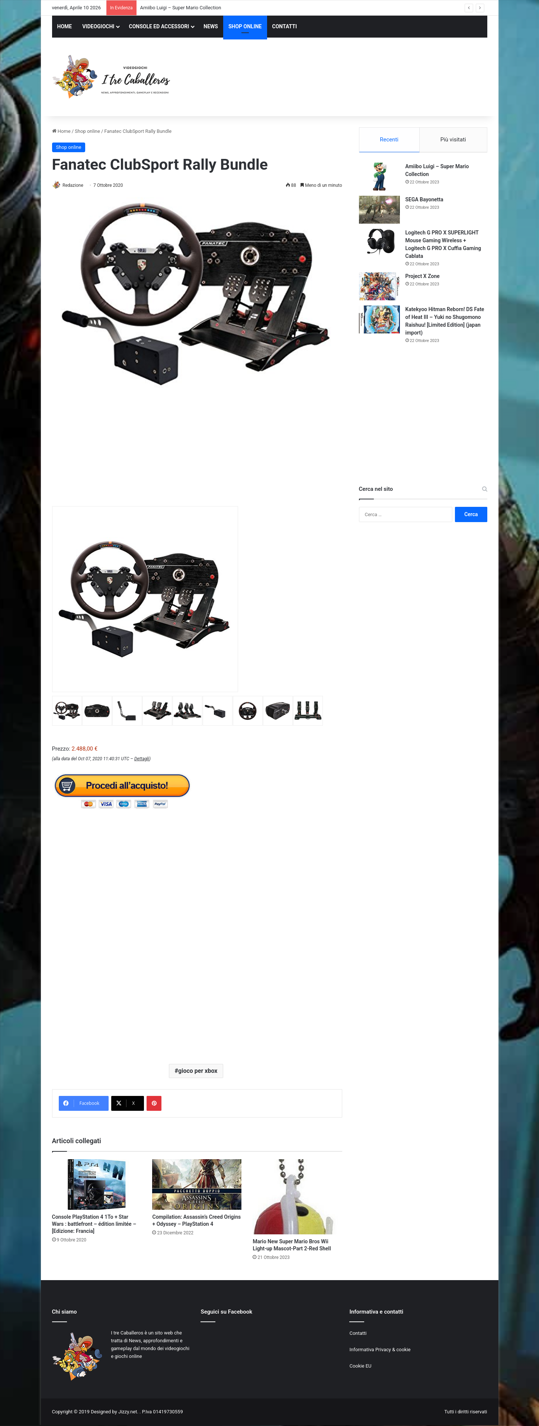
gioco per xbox (197, 1071)
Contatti (357, 1334)
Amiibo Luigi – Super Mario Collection (180, 7)
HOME (64, 26)
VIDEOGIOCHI (98, 26)
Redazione (75, 185)
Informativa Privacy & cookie (379, 1350)
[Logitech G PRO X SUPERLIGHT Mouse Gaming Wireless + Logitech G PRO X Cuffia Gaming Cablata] (379, 244)
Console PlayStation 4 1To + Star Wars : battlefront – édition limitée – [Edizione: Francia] (94, 1224)
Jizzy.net (127, 1412)
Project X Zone (422, 277)
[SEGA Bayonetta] (379, 211)
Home (61, 131)
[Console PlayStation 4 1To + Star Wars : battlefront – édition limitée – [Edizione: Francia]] (96, 1185)
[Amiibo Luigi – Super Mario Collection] (379, 178)
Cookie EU (360, 1366)
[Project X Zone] (379, 287)
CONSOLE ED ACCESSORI (159, 26)
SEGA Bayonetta (424, 201)
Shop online (87, 131)
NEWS (210, 26)
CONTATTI (284, 26)
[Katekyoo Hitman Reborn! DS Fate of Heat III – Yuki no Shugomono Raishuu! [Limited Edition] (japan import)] (379, 321)
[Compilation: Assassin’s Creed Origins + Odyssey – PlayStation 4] (196, 1185)
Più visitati (453, 139)
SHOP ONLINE (245, 26)
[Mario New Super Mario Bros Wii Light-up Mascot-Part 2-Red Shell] (297, 1197)
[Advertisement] (344, 78)
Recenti (389, 139)
